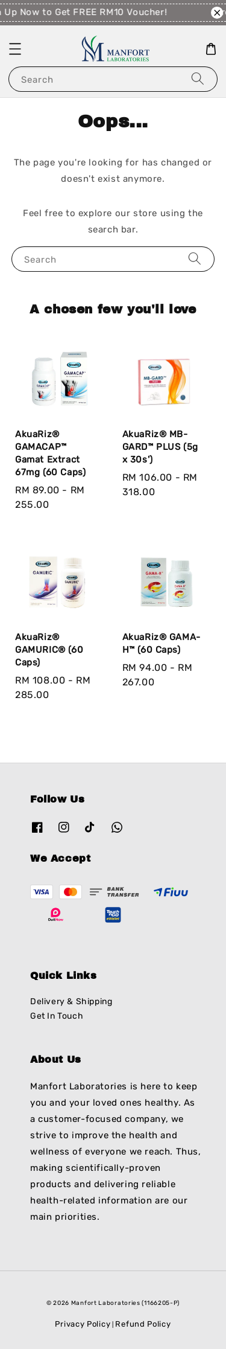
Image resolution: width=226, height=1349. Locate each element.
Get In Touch (56, 1016)
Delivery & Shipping (71, 1001)
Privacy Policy (82, 1323)
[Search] (197, 79)
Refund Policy (143, 1323)
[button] (15, 49)
